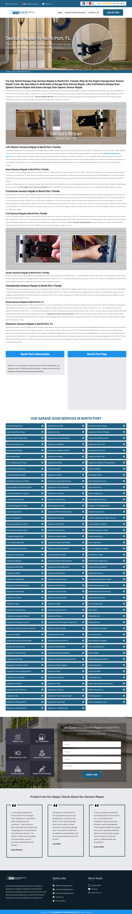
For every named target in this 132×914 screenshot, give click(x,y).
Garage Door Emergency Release (18, 615)
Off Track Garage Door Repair (98, 548)
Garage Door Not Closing (55, 517)
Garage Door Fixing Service (16, 646)
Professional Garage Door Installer (99, 578)
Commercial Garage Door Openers (18, 492)
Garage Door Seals (13, 603)
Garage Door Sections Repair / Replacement (62, 621)
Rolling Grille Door (94, 615)
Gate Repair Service (95, 474)
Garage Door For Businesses (16, 652)
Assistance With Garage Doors (17, 437)
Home (60, 12)
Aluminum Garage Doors (15, 425)
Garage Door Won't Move (96, 450)
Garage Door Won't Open (96, 456)
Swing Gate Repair (94, 670)
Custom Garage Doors (14, 511)
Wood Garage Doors (95, 695)
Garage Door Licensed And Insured (59, 480)
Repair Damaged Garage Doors (98, 585)
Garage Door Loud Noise (55, 492)
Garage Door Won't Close (96, 443)
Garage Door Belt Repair (15, 566)
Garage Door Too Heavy (55, 689)
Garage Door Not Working (56, 529)
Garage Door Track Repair (56, 701)
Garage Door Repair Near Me (57, 609)
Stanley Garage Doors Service (98, 658)
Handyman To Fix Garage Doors (98, 505)
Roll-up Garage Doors (95, 603)
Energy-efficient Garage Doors (17, 529)
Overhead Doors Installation (97, 566)
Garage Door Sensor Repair (56, 627)
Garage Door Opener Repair (56, 554)
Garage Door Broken (13, 572)
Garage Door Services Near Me (57, 640)
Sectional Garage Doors (96, 646)
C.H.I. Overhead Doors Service (17, 462)
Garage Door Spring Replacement (58, 652)
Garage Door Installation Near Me (58, 450)
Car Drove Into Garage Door (16, 468)
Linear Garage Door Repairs (97, 523)
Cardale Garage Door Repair (16, 474)
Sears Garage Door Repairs (97, 640)
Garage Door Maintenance (56, 499)
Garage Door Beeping (14, 560)
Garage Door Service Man (56, 634)
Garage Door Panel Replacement (58, 566)
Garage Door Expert (13, 634)
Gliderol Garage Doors (95, 492)
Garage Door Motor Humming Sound (59, 511)
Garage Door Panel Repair (56, 572)
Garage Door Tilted (53, 683)
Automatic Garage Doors (15, 443)
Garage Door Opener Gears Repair (58, 542)
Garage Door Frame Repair (16, 677)
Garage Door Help (53, 431)
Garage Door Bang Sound (15, 554)
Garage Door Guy (12, 695)
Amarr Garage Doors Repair (16, 431)
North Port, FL (13, 4)
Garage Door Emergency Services (18, 621)
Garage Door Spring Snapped (57, 664)
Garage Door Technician (55, 677)
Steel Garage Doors (94, 664)
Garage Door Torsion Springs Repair (59, 695)
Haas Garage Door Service (97, 499)
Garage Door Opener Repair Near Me (59, 560)
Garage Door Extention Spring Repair (19, 640)
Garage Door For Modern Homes (17, 664)
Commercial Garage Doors (15, 499)
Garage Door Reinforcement (56, 591)
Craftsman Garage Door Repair (17, 505)
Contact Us (93, 12)
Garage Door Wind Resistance (98, 437)
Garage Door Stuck (53, 670)
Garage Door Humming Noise (16, 701)
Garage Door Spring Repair (56, 646)
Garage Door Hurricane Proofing (58, 437)
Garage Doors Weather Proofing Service (101, 462)
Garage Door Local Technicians (58, 486)
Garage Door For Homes (15, 658)
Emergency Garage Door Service (18, 523)
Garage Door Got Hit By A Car (16, 689)
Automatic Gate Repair (14, 450)
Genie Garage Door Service (97, 480)
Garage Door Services (75, 12)
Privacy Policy (61, 900)
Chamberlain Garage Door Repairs (18, 480)
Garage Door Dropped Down (16, 609)
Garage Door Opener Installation (58, 548)
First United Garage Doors (15, 542)
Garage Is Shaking (94, 468)
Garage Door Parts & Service (57, 578)
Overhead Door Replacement (98, 560)
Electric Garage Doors (14, 517)
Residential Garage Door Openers (99, 591)
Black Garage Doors (13, 456)
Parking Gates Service (95, 572)
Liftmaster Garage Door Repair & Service (102, 517)
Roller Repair (92, 609)
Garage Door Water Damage (97, 425)
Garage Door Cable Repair (15, 578)
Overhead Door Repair (95, 554)
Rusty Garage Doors (95, 634)
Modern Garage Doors (95, 535)
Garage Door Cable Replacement (18, 585)
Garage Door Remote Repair (56, 597)
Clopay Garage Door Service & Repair (19, 486)
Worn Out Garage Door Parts (97, 701)
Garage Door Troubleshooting (57, 707)
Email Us (48, 4)
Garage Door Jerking (54, 474)
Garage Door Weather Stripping (98, 431)
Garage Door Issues (54, 468)
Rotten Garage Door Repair (97, 627)
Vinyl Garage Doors (94, 677)
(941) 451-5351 (113, 12)
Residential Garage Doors (96, 597)
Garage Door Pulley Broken (56, 585)
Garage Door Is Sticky (54, 462)
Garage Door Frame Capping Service (19, 670)
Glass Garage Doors (94, 486)
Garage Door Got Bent (14, 683)
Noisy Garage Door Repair (56, 505)
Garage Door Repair (54, 603)
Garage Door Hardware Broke (17, 707)
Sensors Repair (93, 652)
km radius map (97, 382)
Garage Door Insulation (55, 456)
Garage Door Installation (55, 443)
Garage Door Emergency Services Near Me (21, 627)
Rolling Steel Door (94, 621)
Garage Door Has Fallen (55, 425)
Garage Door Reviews (54, 615)
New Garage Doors (94, 542)
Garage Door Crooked (14, 597)
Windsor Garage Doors (95, 689)
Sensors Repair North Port (20, 72)
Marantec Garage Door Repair (98, 529)
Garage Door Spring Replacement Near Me (61, 658)
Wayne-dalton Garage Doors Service (100, 683)
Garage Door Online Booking (56, 535)
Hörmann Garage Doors (96, 511)
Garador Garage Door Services (17, 548)
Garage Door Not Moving (55, 523)
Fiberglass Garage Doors (15, 535)
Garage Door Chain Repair (15, 591)
